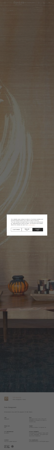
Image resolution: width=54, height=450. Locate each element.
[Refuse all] (27, 229)
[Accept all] (37, 229)
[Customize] (16, 229)
